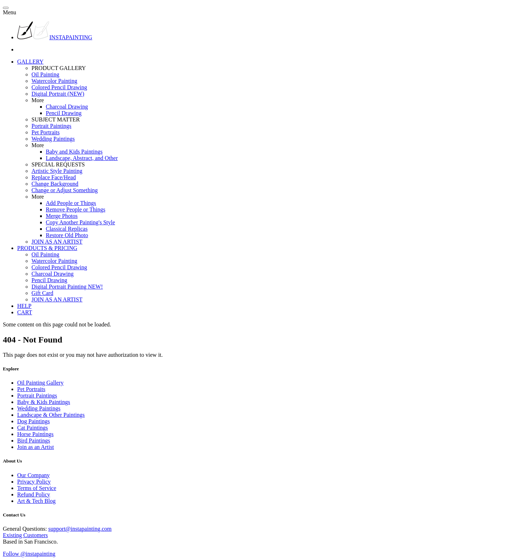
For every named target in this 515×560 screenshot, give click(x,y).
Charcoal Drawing (67, 107)
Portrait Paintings (51, 126)
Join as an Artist (35, 447)
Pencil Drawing (64, 113)
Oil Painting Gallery (40, 383)
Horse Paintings (35, 434)
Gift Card (42, 293)
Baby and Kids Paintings (74, 152)
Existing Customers (25, 535)
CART (24, 312)
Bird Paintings (33, 441)
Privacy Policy (34, 482)
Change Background (54, 184)
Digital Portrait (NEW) (57, 94)
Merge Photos (62, 216)
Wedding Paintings (53, 139)
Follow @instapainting (29, 554)
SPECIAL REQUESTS (58, 164)
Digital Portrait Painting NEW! (67, 287)
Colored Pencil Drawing (59, 87)
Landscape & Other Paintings (51, 415)
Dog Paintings (33, 421)
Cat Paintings (32, 428)
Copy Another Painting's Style (80, 222)
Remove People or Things (75, 209)
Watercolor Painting (54, 81)
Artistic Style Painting (56, 171)
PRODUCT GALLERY (58, 68)
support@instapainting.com (80, 529)
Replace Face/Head (53, 177)
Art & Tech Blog (36, 501)
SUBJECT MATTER (55, 119)
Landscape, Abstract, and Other (82, 158)
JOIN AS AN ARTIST (57, 242)
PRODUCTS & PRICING (47, 248)
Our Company (33, 475)
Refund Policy (33, 494)
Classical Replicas (67, 229)
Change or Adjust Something (64, 190)
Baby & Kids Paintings (43, 402)
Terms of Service (36, 488)
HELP (24, 306)
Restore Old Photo (67, 235)
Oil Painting (45, 74)
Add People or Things (71, 203)
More (37, 100)
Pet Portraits (45, 132)
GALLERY (30, 62)
